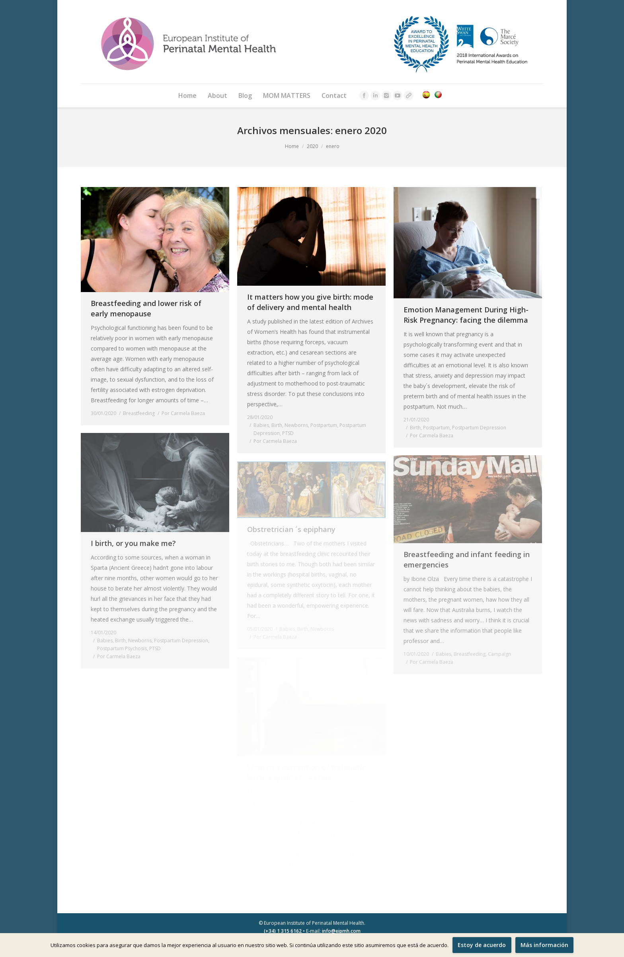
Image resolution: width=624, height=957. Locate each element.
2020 (312, 146)
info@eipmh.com (341, 931)
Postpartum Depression (479, 427)
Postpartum (323, 425)
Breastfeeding (139, 413)
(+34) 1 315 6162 (283, 931)
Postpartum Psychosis (122, 648)
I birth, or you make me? (133, 543)
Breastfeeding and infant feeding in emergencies (467, 559)
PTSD (288, 433)
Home (292, 146)
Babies (261, 425)
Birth (276, 425)
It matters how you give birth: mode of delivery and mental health (310, 302)
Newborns (296, 425)
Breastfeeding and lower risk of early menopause (146, 308)
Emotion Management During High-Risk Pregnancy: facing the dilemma (466, 315)
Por (183, 413)
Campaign (499, 654)
